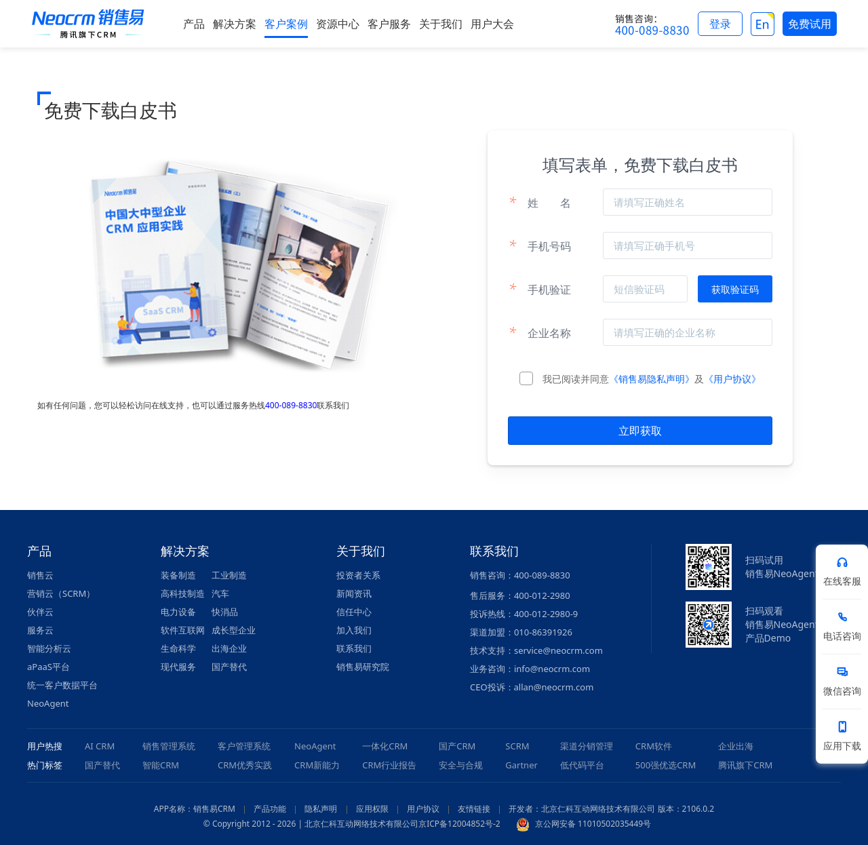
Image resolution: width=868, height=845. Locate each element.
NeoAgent (47, 703)
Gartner (521, 765)
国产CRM (457, 746)
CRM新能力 (317, 765)
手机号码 (539, 245)
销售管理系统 (168, 746)
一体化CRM (385, 746)
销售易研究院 (362, 667)
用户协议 (423, 808)
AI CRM (100, 746)
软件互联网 (183, 630)
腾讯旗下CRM (745, 765)
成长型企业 (234, 630)
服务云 (40, 630)
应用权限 (372, 808)
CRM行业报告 (389, 765)
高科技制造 (183, 593)
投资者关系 (358, 575)
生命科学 (178, 648)
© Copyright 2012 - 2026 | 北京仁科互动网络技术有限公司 (310, 823)
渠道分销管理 (586, 746)
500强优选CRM (665, 765)
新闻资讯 (354, 593)
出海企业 (229, 648)
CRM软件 (653, 746)
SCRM (517, 746)
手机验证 (539, 288)
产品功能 (270, 808)
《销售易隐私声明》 (651, 378)
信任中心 (354, 612)
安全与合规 (461, 765)
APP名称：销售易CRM (194, 808)
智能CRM (160, 765)
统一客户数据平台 (62, 685)
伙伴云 (40, 612)
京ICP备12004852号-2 (459, 823)
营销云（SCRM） (61, 593)
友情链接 (474, 808)
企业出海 (735, 746)
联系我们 (354, 648)
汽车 (220, 593)
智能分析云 (49, 648)
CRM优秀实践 (245, 765)
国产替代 (229, 667)
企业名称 (539, 332)
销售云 (40, 575)
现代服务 (178, 667)
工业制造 (229, 575)
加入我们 (354, 630)
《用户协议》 (732, 378)
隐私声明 (320, 808)
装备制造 (178, 575)
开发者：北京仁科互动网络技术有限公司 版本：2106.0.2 (611, 808)
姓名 (539, 202)
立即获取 (640, 430)
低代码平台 (582, 765)
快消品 (225, 612)
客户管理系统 (244, 746)
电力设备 (178, 612)
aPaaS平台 (48, 667)
